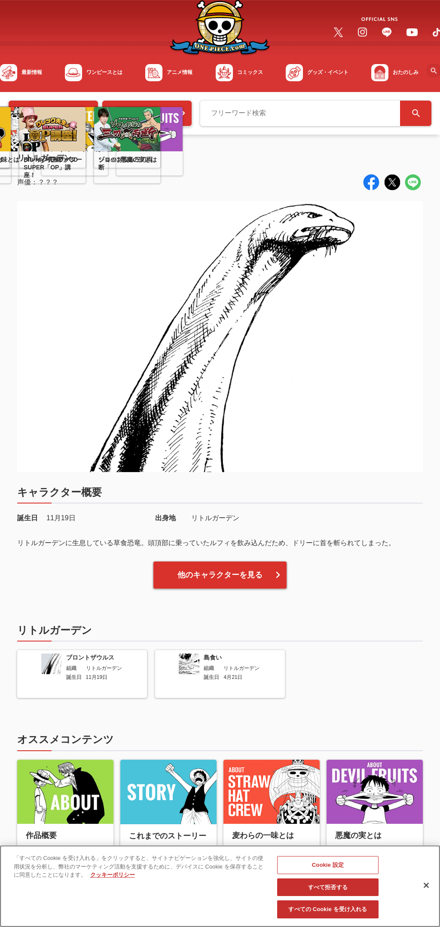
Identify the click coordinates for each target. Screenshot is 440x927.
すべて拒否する (328, 891)
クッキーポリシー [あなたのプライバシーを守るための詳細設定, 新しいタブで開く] (112, 879)
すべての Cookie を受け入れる (327, 914)
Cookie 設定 (328, 869)
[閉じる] (426, 889)
